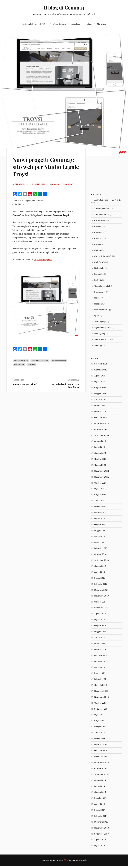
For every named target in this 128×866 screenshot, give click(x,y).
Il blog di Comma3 (64, 7)
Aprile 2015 (99, 732)
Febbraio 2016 (100, 679)
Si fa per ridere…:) (102, 309)
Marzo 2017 (99, 643)
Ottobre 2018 (100, 554)
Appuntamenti (100, 214)
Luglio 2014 (99, 786)
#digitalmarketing (40, 361)
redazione (20, 184)
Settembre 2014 (101, 774)
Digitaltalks (99, 268)
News (96, 297)
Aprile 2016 (99, 667)
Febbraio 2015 (100, 744)
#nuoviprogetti (59, 361)
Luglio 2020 (99, 518)
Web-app (98, 345)
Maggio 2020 (100, 530)
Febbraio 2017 (100, 649)
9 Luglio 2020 (38, 184)
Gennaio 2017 (100, 655)
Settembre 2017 (101, 607)
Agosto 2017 (100, 613)
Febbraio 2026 (100, 363)
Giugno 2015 (100, 720)
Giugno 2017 (100, 625)
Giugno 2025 (100, 387)
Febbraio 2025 (100, 411)
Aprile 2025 (99, 399)
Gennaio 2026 (100, 369)
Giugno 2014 (100, 792)
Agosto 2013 (100, 839)
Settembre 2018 (101, 560)
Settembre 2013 (101, 834)
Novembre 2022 (101, 471)
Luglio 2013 (99, 845)
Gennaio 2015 (100, 750)
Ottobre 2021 (100, 483)
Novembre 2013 (101, 828)
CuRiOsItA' (99, 262)
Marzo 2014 (99, 810)
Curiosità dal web (102, 256)
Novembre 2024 (101, 423)
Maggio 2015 (100, 726)
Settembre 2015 (101, 709)
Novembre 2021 (101, 477)
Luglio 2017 (99, 619)
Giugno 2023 (100, 465)
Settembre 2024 (101, 435)
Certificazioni (100, 220)
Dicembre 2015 (101, 691)
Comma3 (56, 184)
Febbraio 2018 (100, 584)
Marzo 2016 (99, 673)
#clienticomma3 (21, 361)
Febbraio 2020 (100, 548)
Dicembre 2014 (101, 756)
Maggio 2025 (100, 393)
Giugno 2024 (100, 453)
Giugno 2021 (100, 494)
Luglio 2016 (99, 661)
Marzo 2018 (99, 578)
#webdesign (19, 364)
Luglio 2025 (99, 381)
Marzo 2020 (99, 542)
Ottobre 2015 (100, 703)
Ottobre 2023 (100, 459)
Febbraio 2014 (100, 816)
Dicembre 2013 (101, 822)
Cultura (97, 250)
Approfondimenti (101, 208)
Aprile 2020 (99, 536)
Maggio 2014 (100, 798)
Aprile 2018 (99, 572)
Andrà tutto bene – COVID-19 (35, 23)
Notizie (89, 23)
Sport (96, 315)
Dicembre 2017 (101, 590)
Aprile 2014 (99, 804)
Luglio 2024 (99, 447)
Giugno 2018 (100, 566)
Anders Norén (80, 860)
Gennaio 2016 (100, 685)
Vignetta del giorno (102, 327)
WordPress (57, 860)
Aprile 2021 (99, 500)
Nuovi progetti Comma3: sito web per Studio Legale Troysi (45, 167)
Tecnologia (75, 23)
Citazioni (98, 226)
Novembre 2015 (101, 697)
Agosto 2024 (100, 441)
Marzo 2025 (99, 405)
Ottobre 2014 (100, 768)
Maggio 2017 (100, 631)
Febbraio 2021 (100, 512)
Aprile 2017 (99, 637)
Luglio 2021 (99, 488)
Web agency (68, 184)
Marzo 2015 (99, 738)
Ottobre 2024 (100, 429)
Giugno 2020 (100, 524)
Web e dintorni (59, 23)
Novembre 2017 (101, 595)
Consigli (97, 244)
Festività (98, 280)
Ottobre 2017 (100, 601)
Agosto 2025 (100, 375)
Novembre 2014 (101, 762)
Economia (98, 274)
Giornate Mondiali (102, 286)
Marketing (101, 23)
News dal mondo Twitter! (24, 384)
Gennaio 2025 (100, 417)
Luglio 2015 (99, 714)
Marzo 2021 (99, 506)
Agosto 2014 (100, 780)
